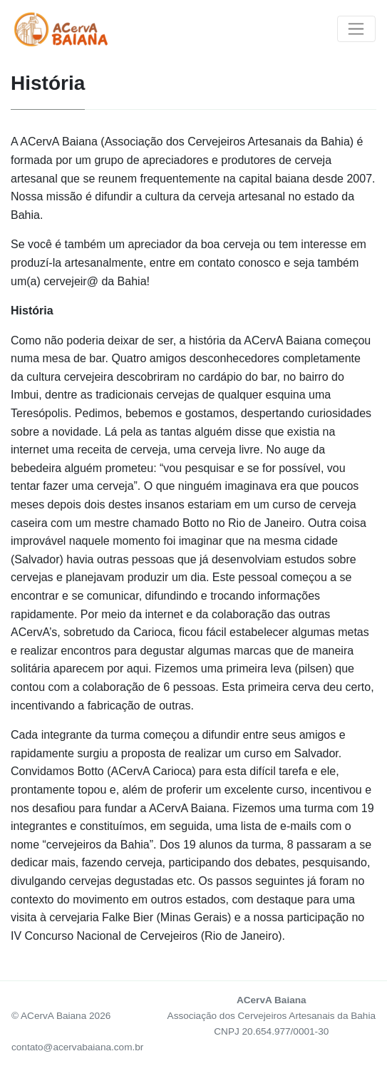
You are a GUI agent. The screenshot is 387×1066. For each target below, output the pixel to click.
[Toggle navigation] (356, 29)
